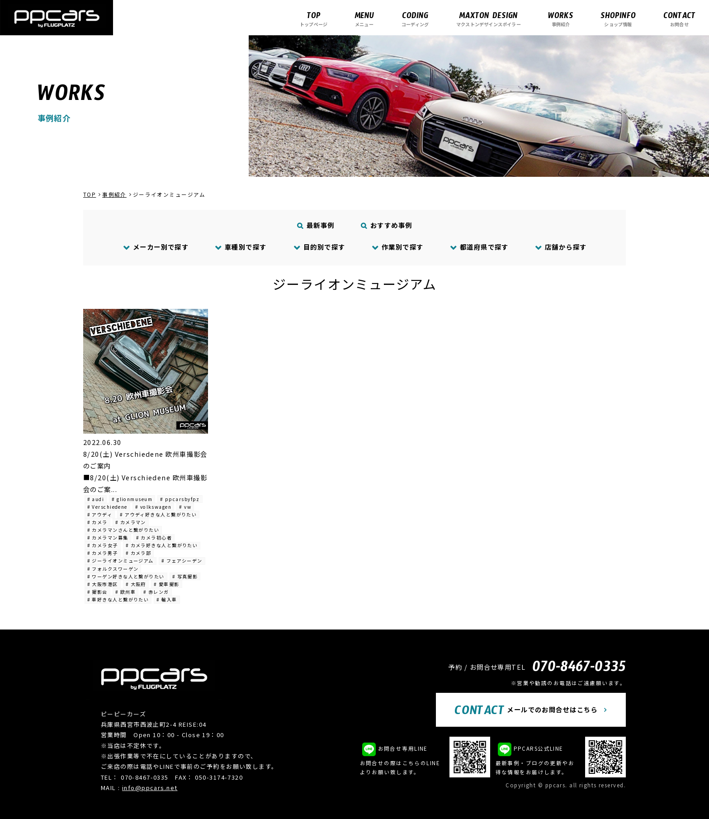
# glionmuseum (132, 499)
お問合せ (679, 19)
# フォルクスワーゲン (113, 568)
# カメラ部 (138, 552)
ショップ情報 (618, 19)
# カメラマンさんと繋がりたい (123, 529)
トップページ (313, 19)
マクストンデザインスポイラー (488, 19)
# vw (185, 506)
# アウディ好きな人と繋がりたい (158, 514)
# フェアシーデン (182, 560)
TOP (89, 194)
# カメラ (97, 522)
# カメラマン (130, 522)
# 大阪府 (136, 584)
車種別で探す (241, 246)
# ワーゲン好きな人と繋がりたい (126, 576)
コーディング (415, 19)
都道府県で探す (479, 246)
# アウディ (100, 514)
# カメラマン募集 (107, 537)
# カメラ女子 (102, 545)
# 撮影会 (97, 591)
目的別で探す (319, 246)
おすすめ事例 (386, 225)
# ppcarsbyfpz (180, 499)
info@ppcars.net (150, 787)
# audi (95, 499)
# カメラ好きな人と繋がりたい (162, 545)
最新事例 (316, 225)
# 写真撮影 (185, 576)
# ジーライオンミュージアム (120, 560)
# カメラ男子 (102, 552)
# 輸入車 (166, 599)
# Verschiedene (107, 506)
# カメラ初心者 (154, 537)
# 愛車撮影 (167, 584)
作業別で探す (397, 246)
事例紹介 (560, 19)
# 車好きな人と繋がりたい (118, 599)
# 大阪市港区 (102, 584)
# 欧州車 (125, 591)
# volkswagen (153, 506)
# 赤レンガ (156, 591)
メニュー (364, 19)
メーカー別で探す (156, 246)
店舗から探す (560, 246)
